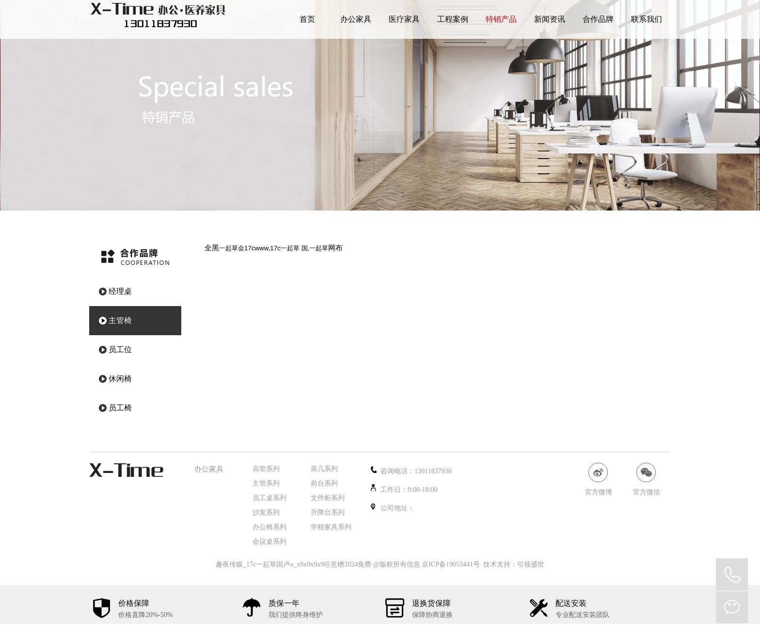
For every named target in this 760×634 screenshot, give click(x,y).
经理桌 (120, 291)
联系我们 (646, 19)
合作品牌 (598, 19)
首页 (307, 19)
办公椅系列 (269, 527)
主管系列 (266, 483)
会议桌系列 (269, 541)
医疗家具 (404, 19)
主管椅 (120, 320)
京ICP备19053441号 (451, 564)
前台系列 (324, 483)
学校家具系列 (331, 527)
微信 (732, 607)
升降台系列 (328, 512)
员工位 (120, 349)
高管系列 (266, 468)
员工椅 (120, 408)
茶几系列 (324, 468)
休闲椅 (120, 378)
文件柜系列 (328, 498)
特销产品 (501, 19)
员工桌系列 (269, 498)
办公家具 (355, 19)
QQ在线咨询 (732, 574)
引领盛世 (530, 564)
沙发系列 (266, 512)
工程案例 (452, 19)
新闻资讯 (549, 19)
